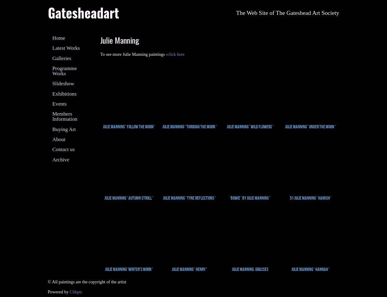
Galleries (62, 58)
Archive (61, 160)
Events (60, 104)
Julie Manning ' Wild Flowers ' (250, 126)
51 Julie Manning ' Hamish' (310, 198)
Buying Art (64, 129)
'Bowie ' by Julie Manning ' (250, 198)
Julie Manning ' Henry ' (189, 269)
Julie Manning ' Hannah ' (310, 269)
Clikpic (76, 291)
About (59, 139)
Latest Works (66, 48)
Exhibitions (65, 94)
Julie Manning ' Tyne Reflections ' (189, 198)
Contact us (64, 149)
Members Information (65, 116)
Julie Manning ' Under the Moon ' (310, 126)
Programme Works (65, 71)
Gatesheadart (83, 12)
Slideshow (63, 83)
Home (59, 38)
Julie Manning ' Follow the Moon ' (129, 126)
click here (176, 54)
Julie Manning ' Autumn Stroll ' (128, 198)
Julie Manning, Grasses (250, 269)
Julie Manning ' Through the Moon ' (189, 126)
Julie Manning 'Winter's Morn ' (129, 269)
